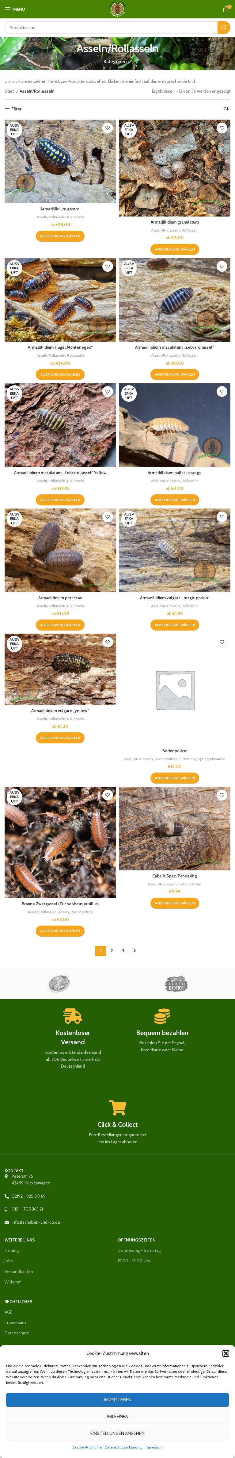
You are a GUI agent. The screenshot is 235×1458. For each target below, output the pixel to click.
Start (10, 91)
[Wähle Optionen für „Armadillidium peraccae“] (60, 625)
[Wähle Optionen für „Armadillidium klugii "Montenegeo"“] (60, 374)
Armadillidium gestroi (60, 209)
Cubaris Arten (191, 883)
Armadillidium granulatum (175, 222)
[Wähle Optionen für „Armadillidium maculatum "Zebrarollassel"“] (174, 374)
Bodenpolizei (175, 751)
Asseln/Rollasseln (50, 216)
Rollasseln (77, 216)
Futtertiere (189, 758)
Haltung (12, 1250)
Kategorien (115, 61)
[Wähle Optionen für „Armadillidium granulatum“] (174, 249)
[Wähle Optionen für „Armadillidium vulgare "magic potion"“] (174, 625)
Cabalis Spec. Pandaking (174, 876)
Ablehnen (117, 1416)
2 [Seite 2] (112, 950)
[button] (226, 1353)
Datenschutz (17, 1333)
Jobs (9, 1261)
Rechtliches (18, 1301)
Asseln (64, 911)
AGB (9, 1312)
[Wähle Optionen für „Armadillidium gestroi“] (60, 236)
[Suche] (117, 27)
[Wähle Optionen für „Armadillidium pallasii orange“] (174, 499)
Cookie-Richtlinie (87, 1447)
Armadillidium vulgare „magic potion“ (174, 597)
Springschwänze (215, 758)
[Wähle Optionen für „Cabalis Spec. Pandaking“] (174, 903)
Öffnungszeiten (137, 1240)
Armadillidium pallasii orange (175, 472)
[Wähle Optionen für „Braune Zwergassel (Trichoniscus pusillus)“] (60, 931)
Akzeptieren (117, 1399)
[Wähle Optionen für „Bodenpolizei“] (174, 778)
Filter (16, 108)
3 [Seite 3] (123, 950)
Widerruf (13, 1282)
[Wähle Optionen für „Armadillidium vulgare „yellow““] (60, 737)
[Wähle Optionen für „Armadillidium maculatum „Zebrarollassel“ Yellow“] (60, 499)
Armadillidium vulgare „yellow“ (60, 710)
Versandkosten (19, 1271)
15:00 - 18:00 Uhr (134, 1261)
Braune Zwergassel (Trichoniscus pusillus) (60, 904)
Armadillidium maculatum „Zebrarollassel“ (174, 347)
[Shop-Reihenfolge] (225, 108)
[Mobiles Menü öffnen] (15, 9)
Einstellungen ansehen (117, 1433)
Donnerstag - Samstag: (139, 1250)
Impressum (154, 1447)
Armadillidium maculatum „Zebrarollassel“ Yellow (60, 472)
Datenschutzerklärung (123, 1447)
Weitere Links (20, 1240)
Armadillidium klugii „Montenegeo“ (60, 347)
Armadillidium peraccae (60, 597)
